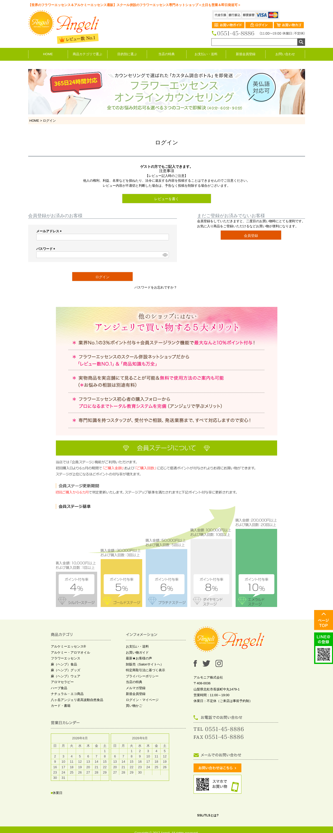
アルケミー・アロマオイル (70, 652)
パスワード (46, 249)
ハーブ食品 (59, 688)
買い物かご (134, 706)
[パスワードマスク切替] (164, 255)
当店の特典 (166, 54)
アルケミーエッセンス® (68, 646)
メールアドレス (49, 231)
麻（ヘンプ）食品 (64, 664)
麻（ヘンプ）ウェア (65, 676)
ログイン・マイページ (142, 700)
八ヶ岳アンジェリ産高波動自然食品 (77, 700)
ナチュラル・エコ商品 (67, 694)
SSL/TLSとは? (208, 815)
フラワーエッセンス (65, 658)
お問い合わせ (285, 54)
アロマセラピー (62, 682)
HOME (48, 54)
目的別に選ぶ (127, 54)
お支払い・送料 (206, 54)
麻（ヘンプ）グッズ (65, 670)
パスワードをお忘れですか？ (155, 287)
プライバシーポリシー (142, 676)
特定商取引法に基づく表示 (145, 670)
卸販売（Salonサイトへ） (145, 664)
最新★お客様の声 (139, 658)
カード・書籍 (60, 706)
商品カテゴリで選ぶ (87, 54)
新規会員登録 (245, 54)
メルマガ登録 (135, 688)
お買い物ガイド (137, 652)
